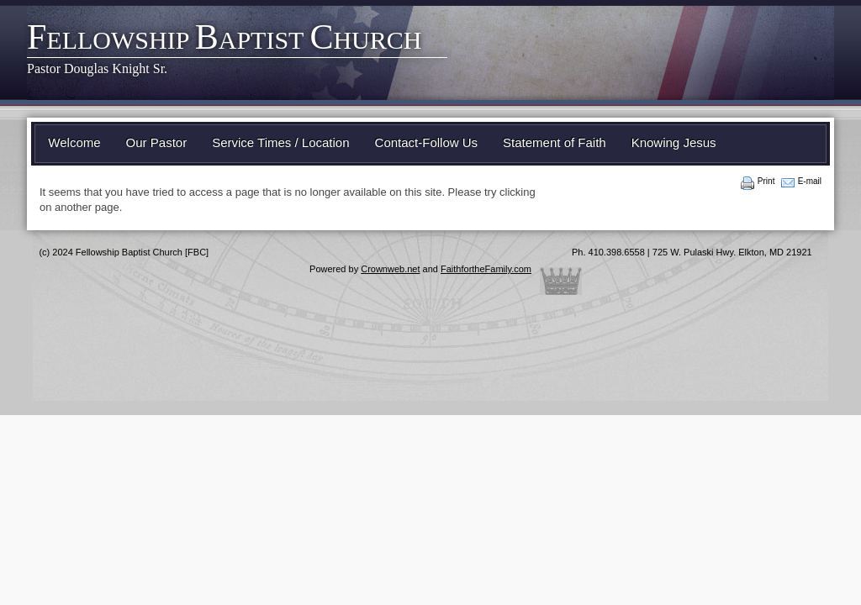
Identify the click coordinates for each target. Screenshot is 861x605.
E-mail (809, 181)
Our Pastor (157, 142)
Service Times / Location (280, 142)
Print (766, 181)
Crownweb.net (390, 269)
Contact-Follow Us (426, 142)
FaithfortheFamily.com (486, 269)
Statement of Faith (554, 142)
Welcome (74, 142)
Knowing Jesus (673, 142)
